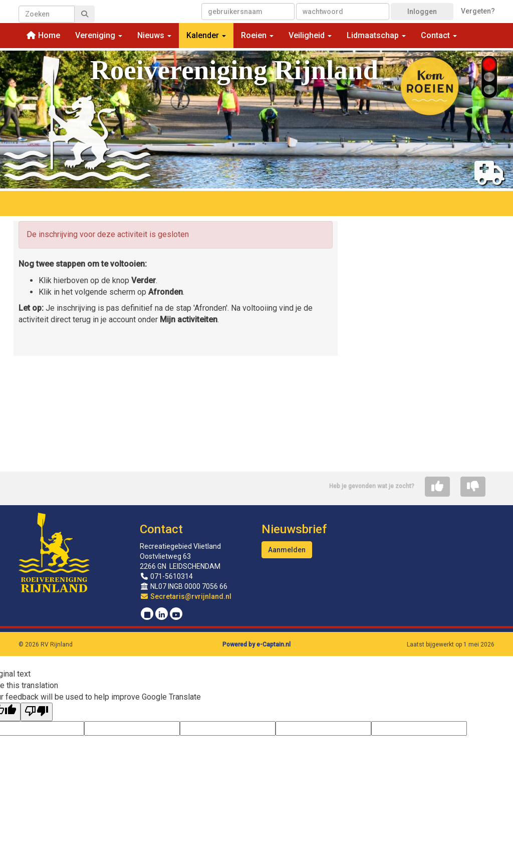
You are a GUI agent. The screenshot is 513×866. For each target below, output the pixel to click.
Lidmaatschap (376, 35)
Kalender (206, 35)
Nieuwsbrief (294, 529)
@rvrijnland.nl (185, 596)
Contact (439, 35)
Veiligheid (310, 35)
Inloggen (422, 12)
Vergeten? (478, 11)
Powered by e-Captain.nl (256, 644)
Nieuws (154, 35)
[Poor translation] (37, 712)
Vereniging (98, 35)
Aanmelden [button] (287, 550)
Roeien (257, 35)
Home (43, 35)
